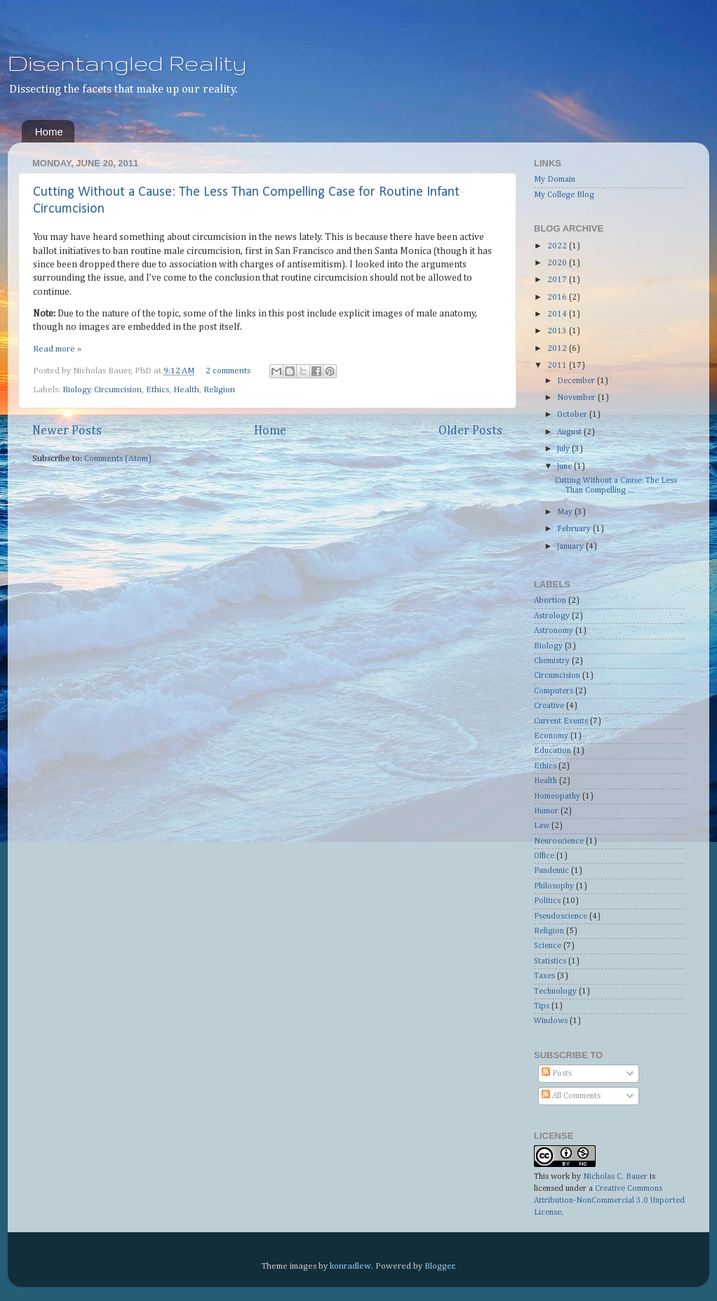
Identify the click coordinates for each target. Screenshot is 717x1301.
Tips (541, 1006)
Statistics (550, 961)
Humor (546, 811)
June (565, 466)
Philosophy (554, 886)
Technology (555, 991)
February (575, 529)
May (566, 512)
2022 (558, 246)
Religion (219, 389)
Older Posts (470, 431)
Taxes (544, 976)
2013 (558, 331)
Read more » (57, 349)
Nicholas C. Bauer (615, 1177)
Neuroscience (559, 841)
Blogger (439, 1266)
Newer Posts (67, 431)
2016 (558, 297)
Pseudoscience (560, 916)
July (564, 449)
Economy (551, 736)
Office (544, 856)
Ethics (157, 389)
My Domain (554, 179)
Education (552, 751)
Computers (553, 691)
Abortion (550, 600)
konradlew (350, 1266)
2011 (558, 365)
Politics (547, 901)
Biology (76, 389)
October (573, 415)
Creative (549, 706)
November (577, 398)
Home (49, 132)
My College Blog (564, 195)
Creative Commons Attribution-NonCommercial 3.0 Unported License (609, 1201)
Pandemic (551, 871)
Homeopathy (557, 796)
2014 (558, 314)
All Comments (571, 1096)
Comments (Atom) (118, 458)
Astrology (552, 616)
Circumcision (118, 389)
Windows (551, 1021)
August (570, 432)
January (571, 546)
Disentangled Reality (127, 63)
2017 (558, 280)
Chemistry (552, 661)
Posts (557, 1073)
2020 (558, 263)
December (577, 381)
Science (547, 946)
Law (541, 826)
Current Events (561, 721)
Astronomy (553, 631)
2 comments (228, 370)
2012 (558, 349)
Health (186, 389)
